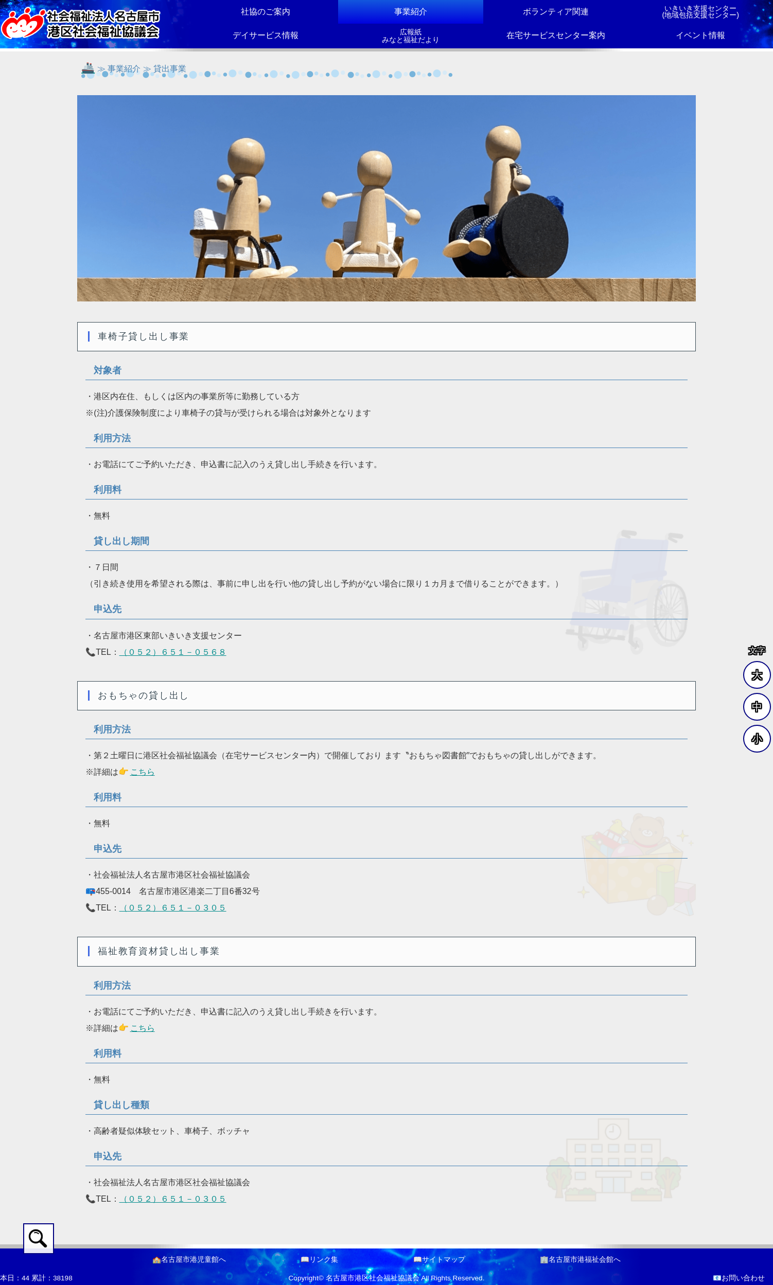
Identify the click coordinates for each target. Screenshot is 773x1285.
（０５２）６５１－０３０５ (172, 907)
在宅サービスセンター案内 (555, 35)
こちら (142, 772)
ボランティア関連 (556, 11)
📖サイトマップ (439, 1259)
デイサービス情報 (265, 35)
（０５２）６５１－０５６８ (172, 652)
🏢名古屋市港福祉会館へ (580, 1259)
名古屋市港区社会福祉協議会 (372, 1278)
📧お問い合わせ (739, 1278)
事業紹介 (410, 11)
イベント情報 (700, 35)
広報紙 (410, 36)
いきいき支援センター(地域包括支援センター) (700, 11)
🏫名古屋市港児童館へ (189, 1259)
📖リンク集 (319, 1259)
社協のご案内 (265, 11)
